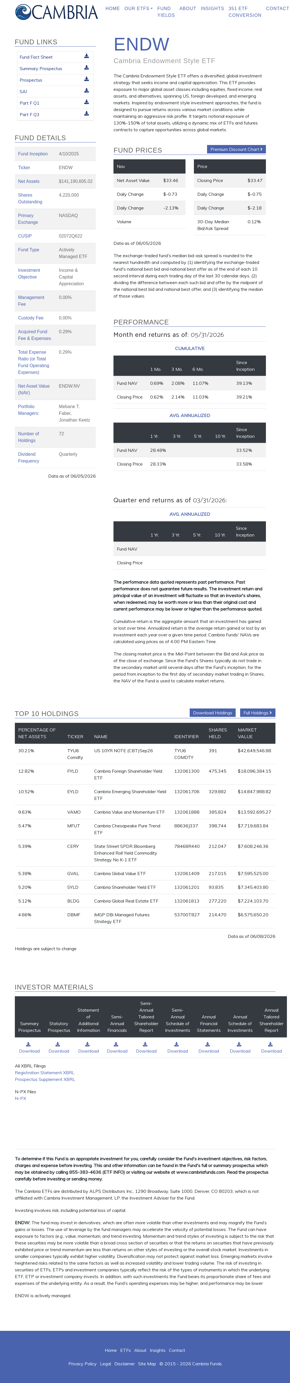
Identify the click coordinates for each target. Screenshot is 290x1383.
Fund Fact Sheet (54, 57)
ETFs (125, 1350)
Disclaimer (124, 1363)
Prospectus (54, 80)
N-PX (20, 1098)
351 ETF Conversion (245, 12)
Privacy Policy (82, 1363)
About (187, 8)
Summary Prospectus (54, 68)
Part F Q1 (54, 103)
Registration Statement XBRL (45, 1072)
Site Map (147, 1363)
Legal (105, 1363)
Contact (177, 1350)
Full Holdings (257, 712)
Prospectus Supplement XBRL (45, 1079)
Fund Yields (166, 12)
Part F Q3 (54, 114)
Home (113, 8)
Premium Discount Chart (236, 149)
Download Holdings (212, 712)
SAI (54, 91)
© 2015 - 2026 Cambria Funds (190, 1363)
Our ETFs (137, 8)
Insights (212, 8)
